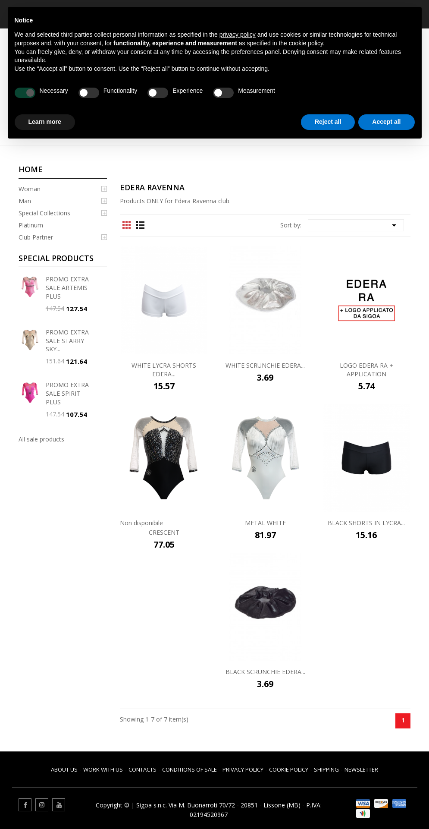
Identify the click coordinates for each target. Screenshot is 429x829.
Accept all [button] (386, 121)
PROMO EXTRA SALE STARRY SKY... (67, 340)
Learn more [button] (44, 121)
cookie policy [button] (306, 43)
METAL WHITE (265, 523)
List (140, 225)
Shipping (326, 769)
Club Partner (36, 237)
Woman (30, 189)
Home (31, 169)
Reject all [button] (328, 121)
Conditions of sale (189, 769)
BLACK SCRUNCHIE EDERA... (265, 672)
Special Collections (44, 213)
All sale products (41, 439)
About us (64, 769)
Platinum (31, 225)
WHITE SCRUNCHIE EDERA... (265, 365)
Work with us (103, 769)
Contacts (142, 769)
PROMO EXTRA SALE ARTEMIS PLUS (67, 287)
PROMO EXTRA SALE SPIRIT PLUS (67, 393)
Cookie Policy (288, 769)
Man (25, 201)
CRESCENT (164, 532)
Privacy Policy (242, 769)
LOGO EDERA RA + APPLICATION (366, 369)
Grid (126, 225)
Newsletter (361, 769)
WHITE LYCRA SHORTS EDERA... (164, 369)
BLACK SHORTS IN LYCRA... (366, 523)
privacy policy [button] (237, 34)
